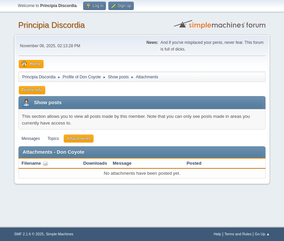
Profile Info (32, 90)
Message (122, 163)
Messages (30, 138)
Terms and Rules (237, 234)
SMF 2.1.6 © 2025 (29, 234)
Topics (53, 138)
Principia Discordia (51, 24)
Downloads (95, 163)
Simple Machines (59, 234)
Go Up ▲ (262, 234)
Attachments (78, 138)
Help (217, 234)
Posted (193, 163)
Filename (34, 163)
